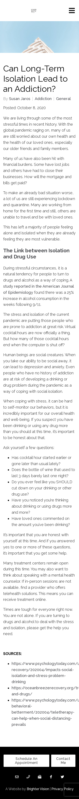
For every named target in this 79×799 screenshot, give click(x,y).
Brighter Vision (38, 789)
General (63, 99)
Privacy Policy (62, 789)
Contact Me (63, 761)
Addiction (43, 99)
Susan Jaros (19, 99)
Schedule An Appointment (26, 761)
